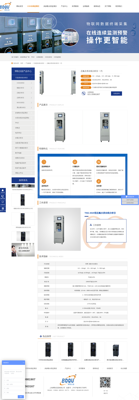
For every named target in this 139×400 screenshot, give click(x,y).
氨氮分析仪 (20, 88)
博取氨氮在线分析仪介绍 (23, 228)
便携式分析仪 (20, 158)
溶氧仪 (17, 128)
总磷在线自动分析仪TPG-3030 (94, 360)
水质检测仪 (39, 57)
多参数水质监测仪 (50, 6)
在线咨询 (116, 93)
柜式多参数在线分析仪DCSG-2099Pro (120, 360)
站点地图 (124, 368)
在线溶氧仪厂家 (25, 57)
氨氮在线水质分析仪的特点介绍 (23, 209)
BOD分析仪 (20, 102)
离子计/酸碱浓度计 (21, 148)
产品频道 (28, 63)
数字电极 (18, 153)
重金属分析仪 (21, 107)
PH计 (33, 57)
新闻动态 (97, 6)
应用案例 (75, 6)
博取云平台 (19, 173)
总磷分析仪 (20, 97)
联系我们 (119, 6)
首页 (22, 63)
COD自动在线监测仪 (46, 360)
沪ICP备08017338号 (79, 388)
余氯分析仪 (19, 138)
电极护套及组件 (20, 163)
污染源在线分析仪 (39, 63)
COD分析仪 (48, 57)
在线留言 (110, 368)
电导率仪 (18, 133)
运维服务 (86, 6)
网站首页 (19, 6)
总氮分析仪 (20, 93)
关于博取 (108, 6)
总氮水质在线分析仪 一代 (54, 63)
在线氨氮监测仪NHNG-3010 (71, 360)
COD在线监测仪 (33, 6)
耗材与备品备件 (20, 168)
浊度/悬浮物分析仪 (21, 143)
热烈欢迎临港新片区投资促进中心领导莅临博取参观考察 (29, 190)
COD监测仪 (57, 57)
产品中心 (64, 6)
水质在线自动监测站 (22, 118)
